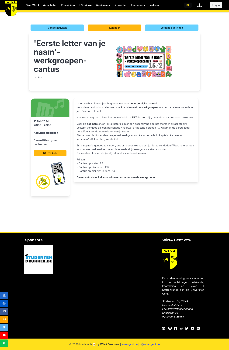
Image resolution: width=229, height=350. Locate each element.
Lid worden (120, 5)
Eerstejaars (138, 5)
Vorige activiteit (57, 27)
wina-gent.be (130, 344)
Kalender (114, 27)
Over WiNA (32, 5)
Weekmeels (103, 5)
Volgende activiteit (171, 27)
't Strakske (85, 5)
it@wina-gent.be (150, 344)
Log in (216, 5)
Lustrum (154, 5)
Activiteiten (50, 5)
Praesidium (68, 5)
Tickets (50, 153)
